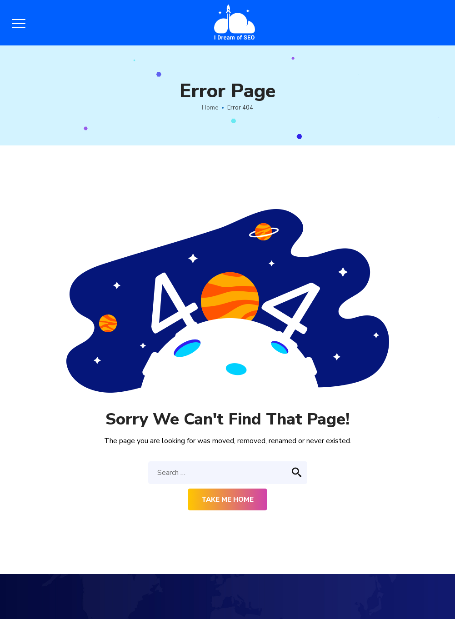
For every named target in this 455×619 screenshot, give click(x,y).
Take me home (227, 499)
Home (210, 108)
